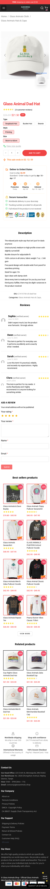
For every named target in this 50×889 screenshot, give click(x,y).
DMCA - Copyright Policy (12, 808)
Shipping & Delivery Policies (13, 823)
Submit (7, 467)
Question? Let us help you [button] (37, 886)
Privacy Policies (8, 804)
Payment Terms (8, 827)
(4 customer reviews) (23, 110)
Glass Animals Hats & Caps (14, 20)
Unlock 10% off (45, 877)
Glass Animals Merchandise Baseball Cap (36, 712)
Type (5, 119)
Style (5, 128)
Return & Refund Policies (12, 831)
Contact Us (6, 835)
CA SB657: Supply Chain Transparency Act (19, 811)
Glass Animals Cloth (19, 16)
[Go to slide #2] (32, 93)
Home (4, 16)
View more (25, 634)
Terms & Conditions (10, 800)
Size (5, 136)
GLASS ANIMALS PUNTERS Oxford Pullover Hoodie (34, 545)
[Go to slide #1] (18, 93)
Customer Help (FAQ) (10, 838)
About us (5, 796)
